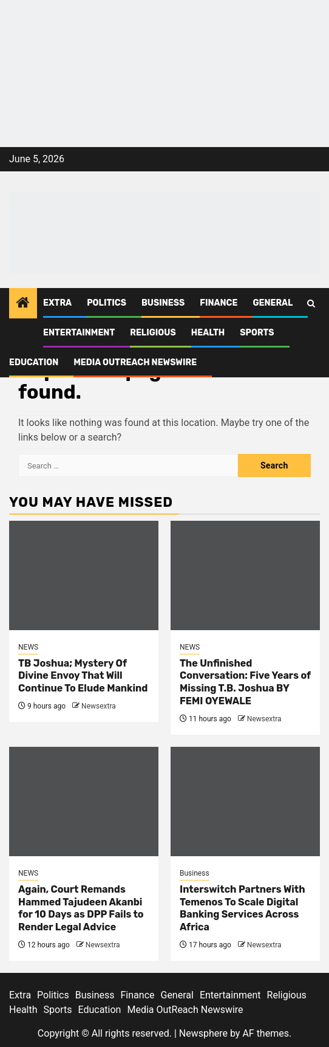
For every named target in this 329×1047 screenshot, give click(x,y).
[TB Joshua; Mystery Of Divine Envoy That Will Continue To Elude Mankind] (83, 575)
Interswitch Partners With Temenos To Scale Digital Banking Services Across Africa (242, 908)
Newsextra (98, 706)
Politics (106, 303)
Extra (57, 303)
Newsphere (203, 1033)
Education (33, 362)
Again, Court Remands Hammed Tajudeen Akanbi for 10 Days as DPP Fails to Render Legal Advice (81, 908)
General (273, 303)
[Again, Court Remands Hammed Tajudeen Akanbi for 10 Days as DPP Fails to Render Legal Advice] (83, 801)
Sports (257, 333)
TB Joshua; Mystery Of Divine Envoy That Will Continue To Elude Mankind (83, 676)
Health (208, 333)
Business (163, 303)
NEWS (28, 647)
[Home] (23, 303)
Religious (153, 333)
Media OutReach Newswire (135, 362)
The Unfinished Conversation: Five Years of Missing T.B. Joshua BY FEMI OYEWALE (245, 682)
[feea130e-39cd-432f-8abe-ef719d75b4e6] (164, 42)
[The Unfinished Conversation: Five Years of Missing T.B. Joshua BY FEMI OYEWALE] (245, 575)
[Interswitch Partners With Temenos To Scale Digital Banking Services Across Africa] (245, 801)
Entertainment (79, 333)
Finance (218, 303)
